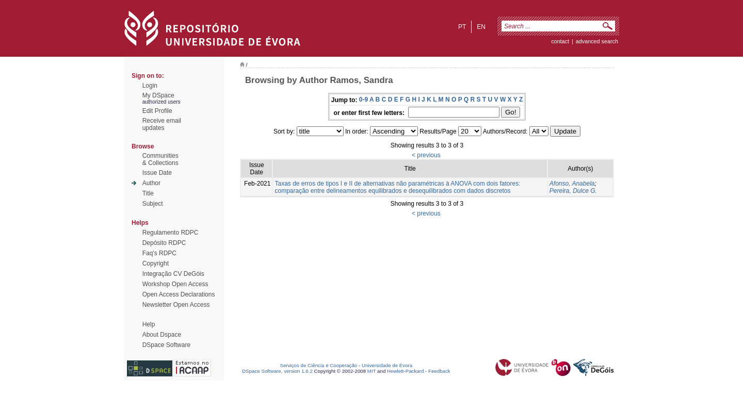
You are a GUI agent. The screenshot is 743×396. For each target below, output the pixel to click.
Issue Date (157, 172)
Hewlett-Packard (405, 371)
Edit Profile (157, 110)
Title (148, 193)
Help (148, 324)
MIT (371, 371)
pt (462, 26)
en (481, 26)
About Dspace (161, 334)
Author (151, 183)
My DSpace (158, 95)
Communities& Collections (160, 159)
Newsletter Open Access (176, 304)
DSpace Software (166, 345)
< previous (426, 155)
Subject (152, 203)
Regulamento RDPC (170, 232)
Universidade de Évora (387, 365)
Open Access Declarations (178, 294)
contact (560, 41)
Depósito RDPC (164, 242)
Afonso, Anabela (572, 183)
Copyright (155, 263)
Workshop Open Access (175, 284)
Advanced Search (597, 41)
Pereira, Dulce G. (573, 190)
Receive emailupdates (161, 124)
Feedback (439, 371)
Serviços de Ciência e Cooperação (319, 365)
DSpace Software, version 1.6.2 (277, 371)
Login (149, 85)
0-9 (363, 99)
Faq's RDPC (159, 253)
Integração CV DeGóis (173, 273)
